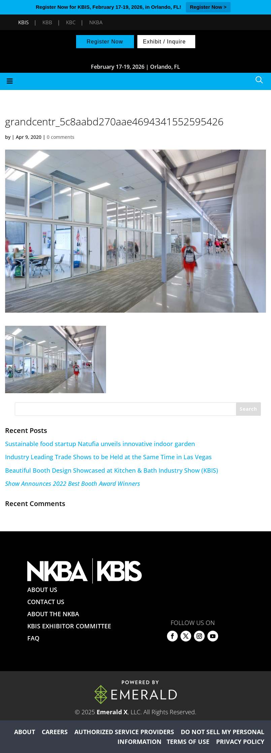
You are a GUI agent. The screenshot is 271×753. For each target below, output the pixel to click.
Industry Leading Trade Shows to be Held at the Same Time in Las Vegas (108, 457)
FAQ (33, 638)
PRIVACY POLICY (240, 742)
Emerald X (112, 712)
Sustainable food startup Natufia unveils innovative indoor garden (100, 444)
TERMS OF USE (188, 742)
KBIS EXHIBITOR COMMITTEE (69, 626)
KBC (70, 22)
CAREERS (55, 732)
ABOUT (24, 732)
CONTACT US (45, 602)
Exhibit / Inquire (164, 41)
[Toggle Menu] (135, 81)
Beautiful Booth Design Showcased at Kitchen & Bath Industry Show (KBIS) (111, 470)
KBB (47, 22)
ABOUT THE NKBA (53, 614)
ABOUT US (42, 590)
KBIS (23, 22)
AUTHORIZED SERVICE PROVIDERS (124, 732)
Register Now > (208, 7)
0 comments (60, 137)
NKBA (95, 22)
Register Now (105, 41)
